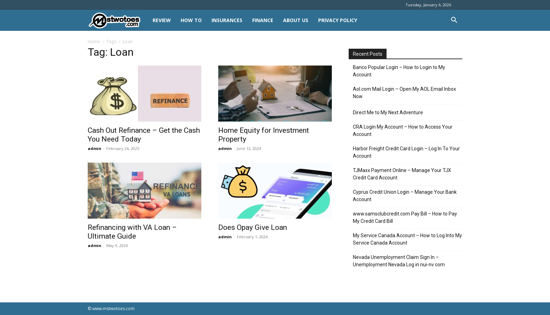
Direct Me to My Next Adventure (388, 112)
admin (94, 148)
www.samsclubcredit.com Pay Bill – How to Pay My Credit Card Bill (405, 217)
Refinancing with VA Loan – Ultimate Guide (132, 231)
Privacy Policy (337, 20)
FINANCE (262, 20)
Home (94, 41)
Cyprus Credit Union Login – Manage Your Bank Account (405, 195)
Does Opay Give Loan (252, 227)
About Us (295, 20)
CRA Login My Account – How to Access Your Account (402, 130)
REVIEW (162, 20)
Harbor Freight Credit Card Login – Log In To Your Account (406, 152)
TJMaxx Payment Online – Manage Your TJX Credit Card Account (402, 173)
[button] (453, 21)
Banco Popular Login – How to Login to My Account (399, 70)
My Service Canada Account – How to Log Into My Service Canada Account (407, 239)
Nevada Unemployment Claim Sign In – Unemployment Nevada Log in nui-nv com (399, 260)
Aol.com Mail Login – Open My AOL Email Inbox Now (404, 92)
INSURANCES (227, 20)
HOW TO (191, 20)
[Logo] (118, 20)
